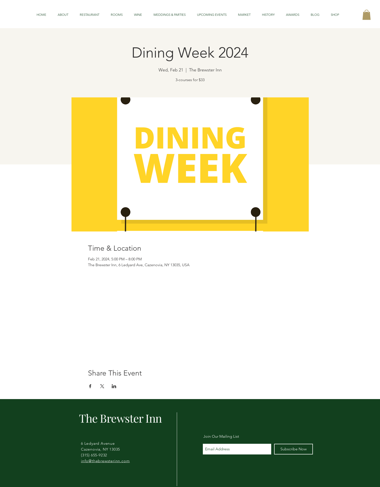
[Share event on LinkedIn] (114, 386)
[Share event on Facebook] (90, 386)
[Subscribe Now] (293, 449)
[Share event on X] (102, 386)
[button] (366, 15)
